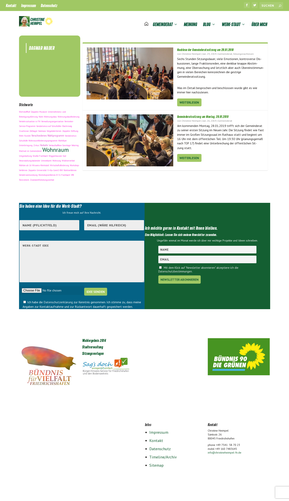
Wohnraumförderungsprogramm (42, 139)
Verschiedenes (39, 134)
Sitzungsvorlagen (93, 353)
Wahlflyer (62, 139)
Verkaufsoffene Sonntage (60, 144)
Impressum (28, 5)
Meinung (190, 20)
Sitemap (156, 464)
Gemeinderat (163, 20)
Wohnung (56, 159)
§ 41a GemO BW (55, 169)
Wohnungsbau (50, 115)
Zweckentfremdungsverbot (42, 179)
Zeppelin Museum (39, 110)
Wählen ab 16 (25, 164)
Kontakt (11, 5)
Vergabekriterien (54, 130)
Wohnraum (55, 148)
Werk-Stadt (231, 20)
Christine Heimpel (191, 53)
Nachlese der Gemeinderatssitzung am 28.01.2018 (205, 49)
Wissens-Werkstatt (40, 164)
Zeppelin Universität (37, 169)
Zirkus (36, 144)
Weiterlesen (189, 101)
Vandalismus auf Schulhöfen (48, 125)
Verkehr (44, 144)
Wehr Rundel (25, 134)
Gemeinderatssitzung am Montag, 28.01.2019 (203, 116)
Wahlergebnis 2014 (94, 339)
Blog (207, 20)
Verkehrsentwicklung (28, 174)
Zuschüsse (24, 130)
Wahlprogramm (55, 134)
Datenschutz (49, 5)
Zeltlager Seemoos (37, 130)
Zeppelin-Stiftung (70, 130)
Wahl (41, 115)
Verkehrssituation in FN (29, 120)
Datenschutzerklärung (59, 301)
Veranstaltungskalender (29, 159)
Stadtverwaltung (92, 346)
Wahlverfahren (70, 169)
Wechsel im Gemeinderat (30, 150)
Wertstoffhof (24, 110)
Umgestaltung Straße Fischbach (33, 155)
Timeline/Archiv (163, 456)
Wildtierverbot (68, 159)
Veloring (75, 144)
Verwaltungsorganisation (52, 120)
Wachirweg (67, 125)
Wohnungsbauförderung (68, 115)
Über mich (259, 20)
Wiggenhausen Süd (57, 155)
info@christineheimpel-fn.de (224, 452)
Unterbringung (26, 144)
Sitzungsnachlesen (243, 53)
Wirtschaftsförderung (59, 164)
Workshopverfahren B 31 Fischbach (54, 174)
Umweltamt (46, 159)
